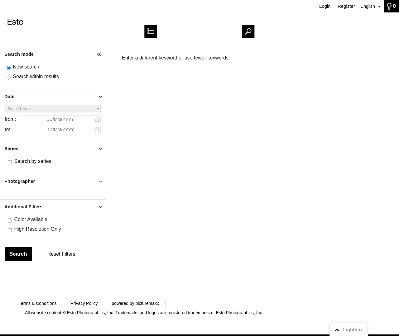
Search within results (36, 76)
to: (7, 129)
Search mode (19, 54)
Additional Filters (23, 206)
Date (9, 96)
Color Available (30, 219)
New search (26, 66)
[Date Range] (53, 108)
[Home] (199, 21)
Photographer (19, 181)
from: (10, 119)
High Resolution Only (37, 229)
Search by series (32, 161)
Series (11, 148)
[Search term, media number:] (199, 31)
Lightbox (347, 329)
